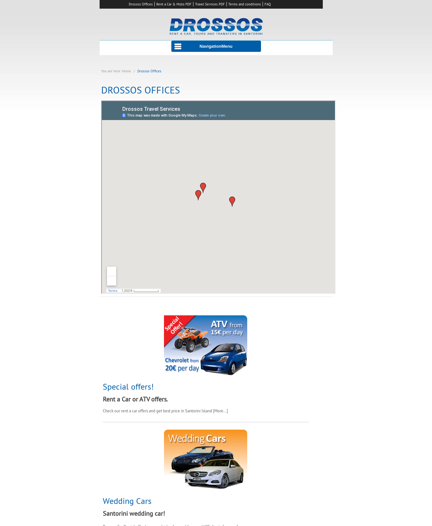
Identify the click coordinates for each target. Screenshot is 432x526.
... (225, 410)
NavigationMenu (216, 46)
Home (126, 71)
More (218, 410)
